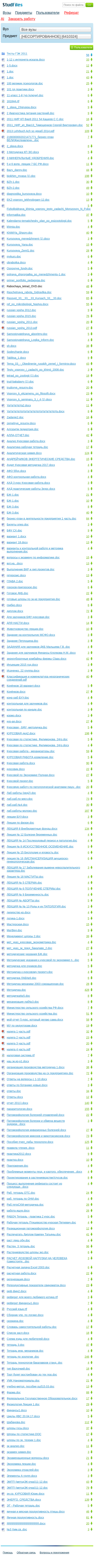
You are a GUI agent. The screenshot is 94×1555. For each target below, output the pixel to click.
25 (87, 83)
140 (87, 1103)
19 (87, 1025)
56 (87, 55)
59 (87, 292)
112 (87, 1422)
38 (87, 345)
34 (87, 1091)
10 (87, 193)
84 (87, 518)
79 (87, 1487)
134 (87, 828)
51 (87, 1013)
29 (87, 1404)
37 (87, 214)
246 (87, 1356)
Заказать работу (21, 19)
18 (87, 375)
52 (87, 125)
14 (87, 623)
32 (87, 1031)
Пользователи (47, 13)
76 (87, 316)
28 (87, 250)
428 (87, 989)
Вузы (7, 13)
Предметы (23, 13)
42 (87, 435)
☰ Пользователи (81, 47)
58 (87, 1019)
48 (87, 286)
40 (87, 232)
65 (87, 298)
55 (87, 304)
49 (87, 187)
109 (87, 131)
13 (87, 199)
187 (87, 810)
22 (87, 593)
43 (87, 77)
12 (87, 65)
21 (87, 71)
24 (87, 1049)
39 (87, 936)
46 (87, 1511)
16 (87, 119)
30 (87, 181)
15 (87, 244)
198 (87, 175)
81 (87, 1517)
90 (87, 763)
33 (87, 59)
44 (87, 170)
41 (87, 1234)
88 (87, 1392)
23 (87, 393)
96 (87, 1246)
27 (87, 328)
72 (87, 611)
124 (87, 453)
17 (87, 447)
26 (87, 1204)
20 (87, 322)
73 (87, 798)
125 (87, 1141)
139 (87, 1499)
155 (87, 1109)
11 (87, 164)
